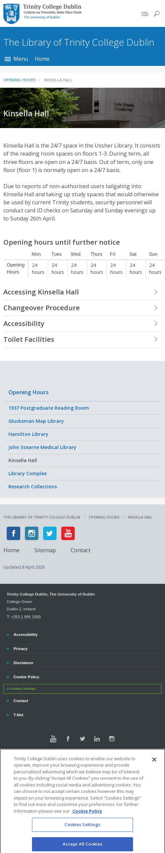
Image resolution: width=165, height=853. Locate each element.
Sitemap (45, 550)
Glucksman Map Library (36, 421)
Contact (81, 550)
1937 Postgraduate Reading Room (48, 408)
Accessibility (25, 634)
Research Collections (32, 486)
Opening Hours (28, 392)
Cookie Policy (26, 676)
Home (42, 59)
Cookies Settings (23, 688)
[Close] (154, 765)
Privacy (20, 648)
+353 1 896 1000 (25, 616)
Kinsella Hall (22, 460)
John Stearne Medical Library (42, 447)
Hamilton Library (28, 434)
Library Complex (27, 473)
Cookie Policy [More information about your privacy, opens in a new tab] (87, 817)
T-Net (19, 714)
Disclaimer (23, 662)
